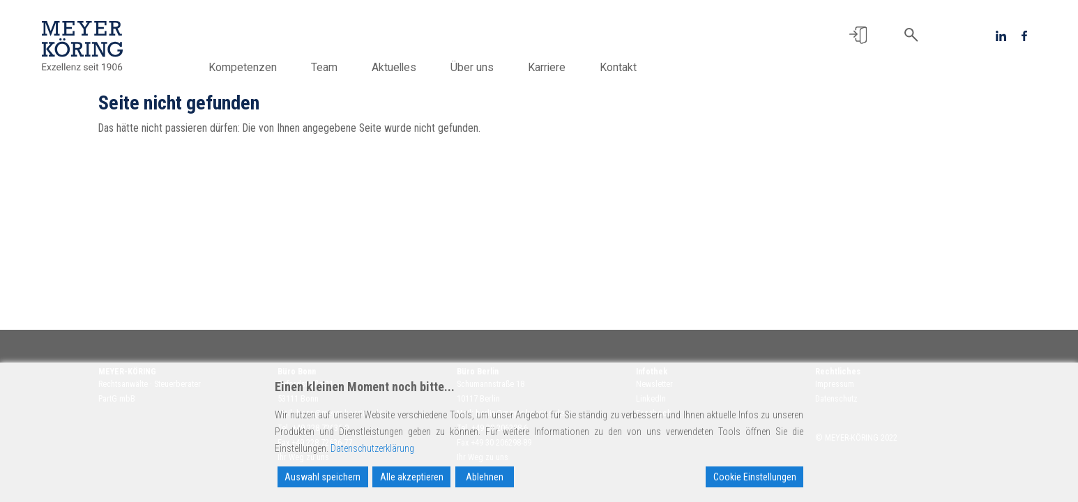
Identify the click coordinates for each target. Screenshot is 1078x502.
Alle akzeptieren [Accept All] (411, 476)
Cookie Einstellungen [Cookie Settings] (754, 476)
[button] (858, 35)
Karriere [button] (553, 67)
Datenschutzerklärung (372, 448)
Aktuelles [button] (400, 67)
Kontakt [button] (624, 67)
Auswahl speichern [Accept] (322, 476)
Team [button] (330, 67)
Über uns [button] (478, 67)
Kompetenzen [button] (249, 67)
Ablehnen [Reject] (484, 476)
